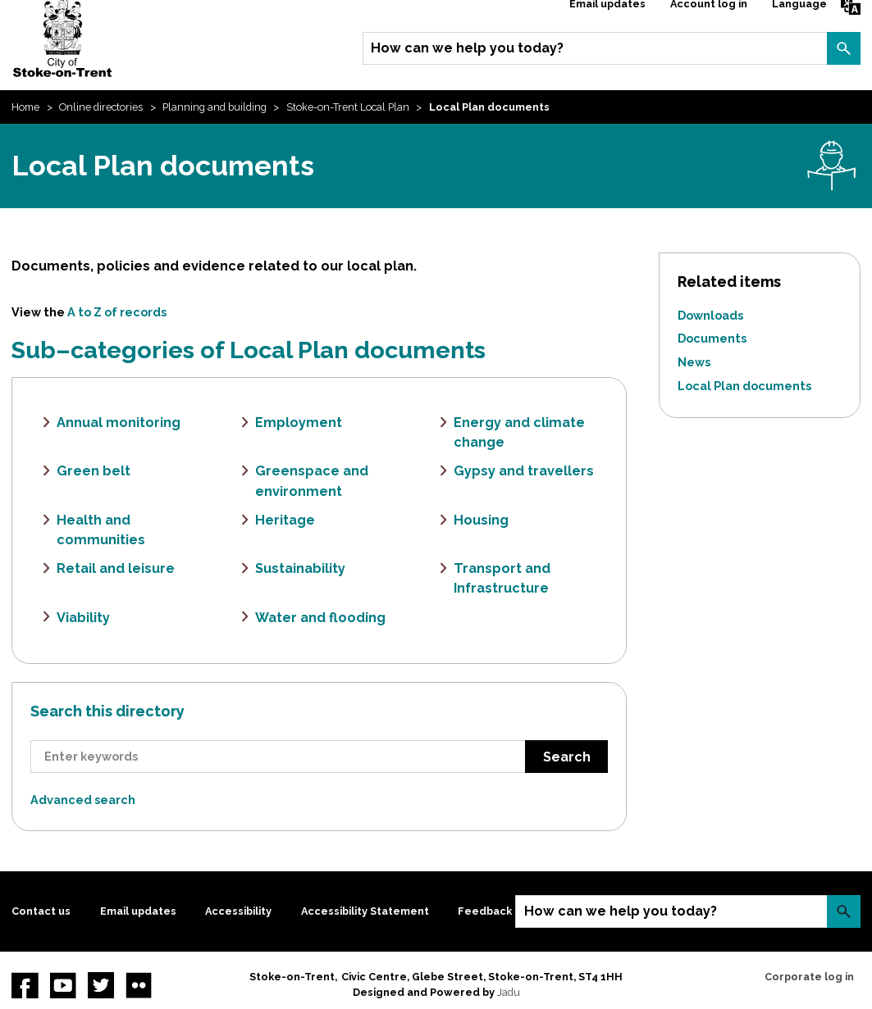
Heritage (285, 520)
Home (25, 107)
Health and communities (101, 530)
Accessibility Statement (365, 911)
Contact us (41, 911)
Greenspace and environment (311, 480)
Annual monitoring (118, 422)
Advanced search (82, 800)
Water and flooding (320, 617)
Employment (298, 422)
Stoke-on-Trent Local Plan (347, 107)
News (694, 362)
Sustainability (300, 568)
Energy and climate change (519, 432)
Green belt (93, 471)
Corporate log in (809, 976)
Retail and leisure (116, 568)
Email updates (138, 911)
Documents (712, 338)
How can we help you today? (467, 48)
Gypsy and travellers (524, 471)
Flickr (139, 985)
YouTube (63, 985)
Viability (83, 617)
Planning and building (214, 107)
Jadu (508, 992)
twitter (101, 985)
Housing (481, 520)
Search (843, 48)
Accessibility (238, 911)
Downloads (710, 315)
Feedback (485, 911)
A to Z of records (117, 312)
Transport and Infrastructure (502, 578)
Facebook (24, 985)
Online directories (101, 107)
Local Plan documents (744, 386)
